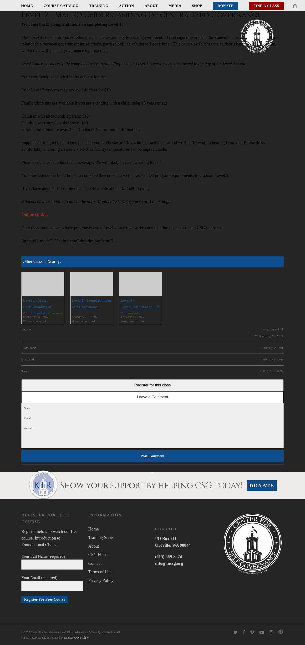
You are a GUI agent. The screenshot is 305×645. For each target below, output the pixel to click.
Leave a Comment (152, 397)
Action (126, 6)
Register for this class (152, 385)
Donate (225, 6)
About (151, 6)
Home (27, 6)
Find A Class (266, 6)
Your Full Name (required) (52, 562)
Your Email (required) (52, 583)
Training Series (101, 537)
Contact (95, 563)
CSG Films (98, 554)
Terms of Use (100, 572)
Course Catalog (61, 6)
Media (174, 6)
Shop (197, 6)
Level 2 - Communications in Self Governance (140, 307)
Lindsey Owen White (76, 637)
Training (98, 6)
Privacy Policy (101, 580)
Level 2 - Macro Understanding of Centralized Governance (43, 307)
